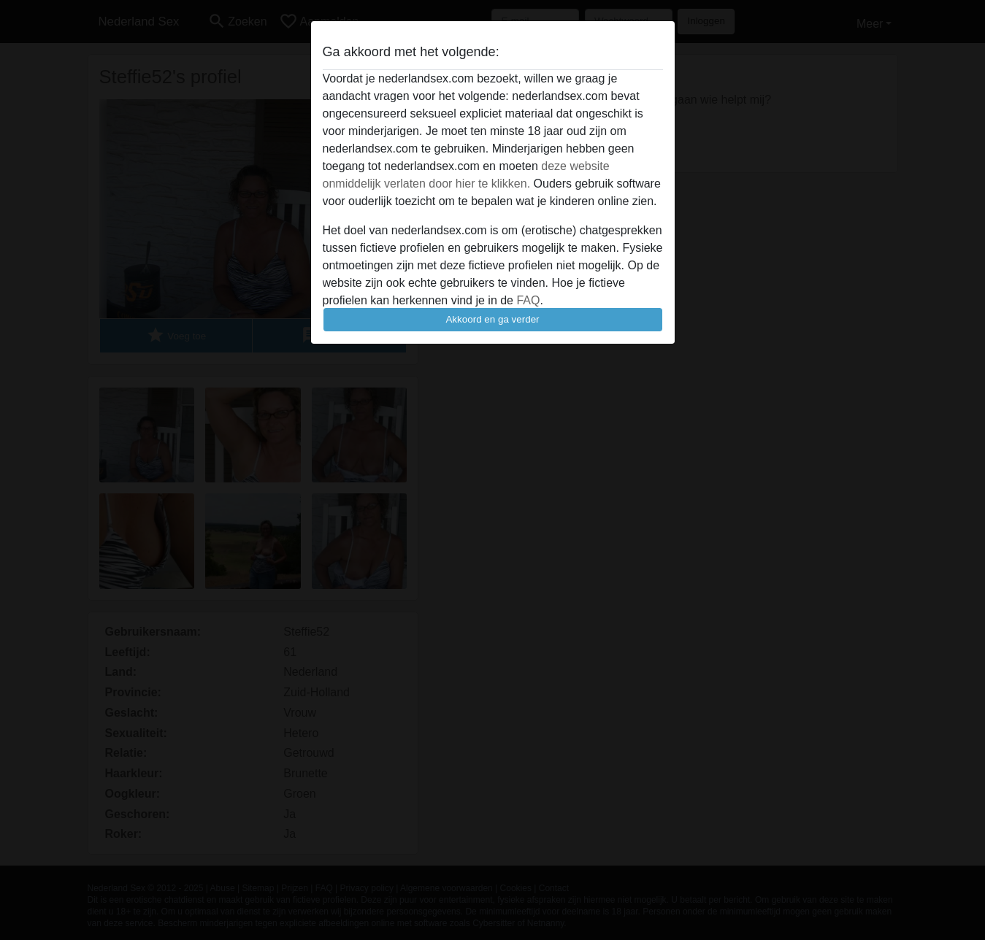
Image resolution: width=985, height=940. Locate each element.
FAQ (528, 300)
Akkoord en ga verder (492, 319)
